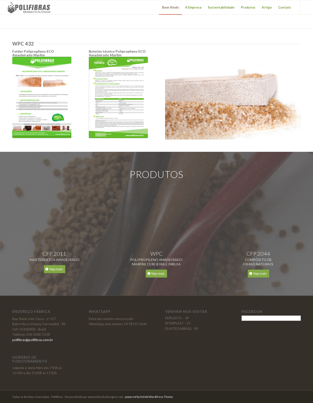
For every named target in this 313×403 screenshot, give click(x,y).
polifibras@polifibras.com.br (32, 340)
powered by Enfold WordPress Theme (149, 396)
